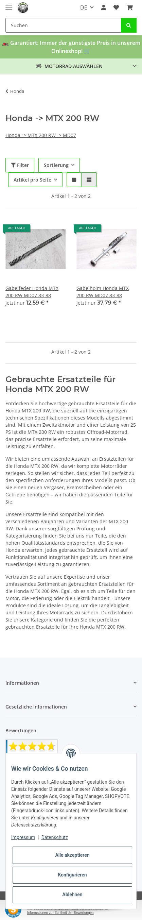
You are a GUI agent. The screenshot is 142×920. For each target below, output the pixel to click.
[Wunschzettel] (116, 7)
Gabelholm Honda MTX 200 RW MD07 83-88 (102, 292)
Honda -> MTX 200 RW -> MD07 (40, 135)
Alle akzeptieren (72, 855)
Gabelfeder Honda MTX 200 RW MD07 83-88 (31, 292)
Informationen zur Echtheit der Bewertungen (60, 913)
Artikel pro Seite (32, 179)
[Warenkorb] (130, 7)
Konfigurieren (72, 875)
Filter (20, 165)
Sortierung (56, 165)
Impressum (23, 837)
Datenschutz (54, 837)
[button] (103, 7)
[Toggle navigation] (8, 4)
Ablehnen (72, 894)
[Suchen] (63, 25)
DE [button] (83, 7)
